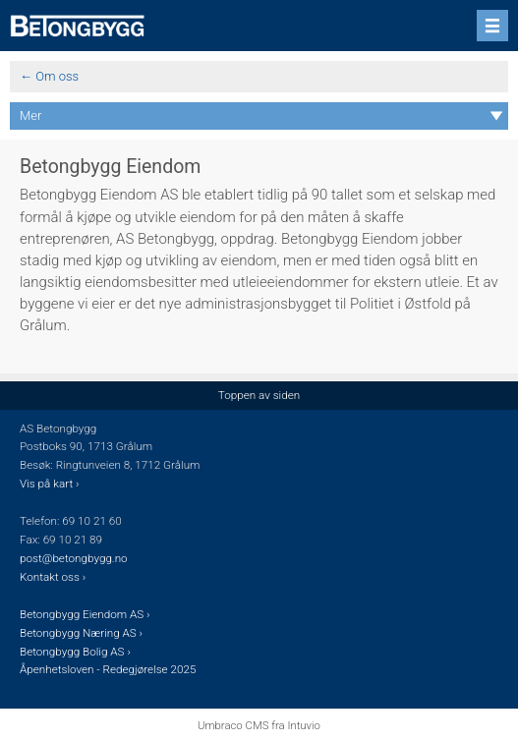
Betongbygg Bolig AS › (77, 651)
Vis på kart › (51, 483)
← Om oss (49, 76)
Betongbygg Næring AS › (82, 633)
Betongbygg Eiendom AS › (86, 614)
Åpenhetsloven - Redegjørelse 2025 (108, 669)
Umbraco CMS (233, 725)
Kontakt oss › (53, 577)
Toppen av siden (259, 395)
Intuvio (303, 725)
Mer (30, 115)
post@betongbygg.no (74, 558)
